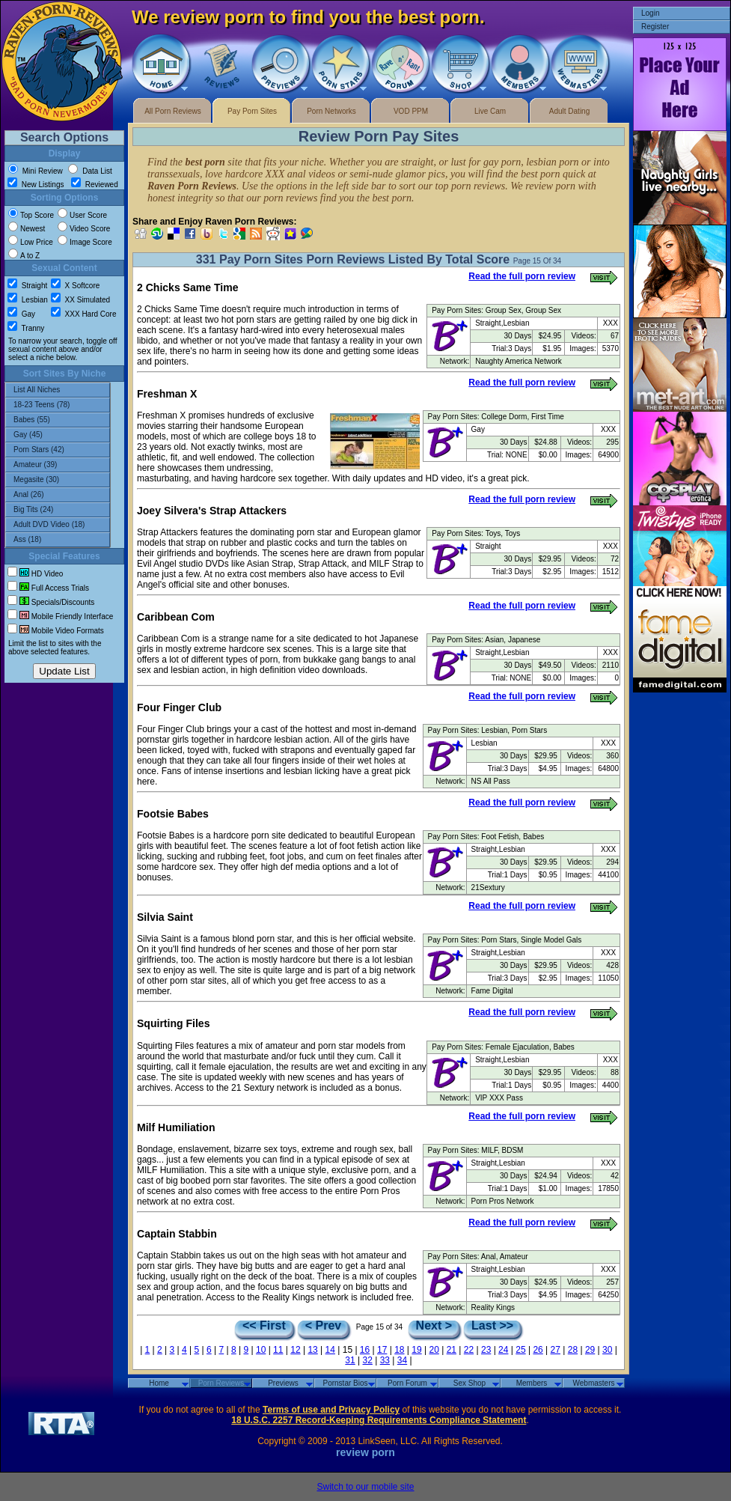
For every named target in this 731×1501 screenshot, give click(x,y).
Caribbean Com (176, 617)
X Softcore (75, 285)
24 (503, 1350)
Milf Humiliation (176, 1127)
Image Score (85, 242)
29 (590, 1350)
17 (382, 1350)
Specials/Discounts (50, 602)
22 (469, 1350)
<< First (264, 1326)
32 (368, 1360)
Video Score (84, 229)
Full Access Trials (48, 588)
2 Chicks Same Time (187, 287)
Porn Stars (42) (57, 449)
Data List (89, 171)
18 (399, 1350)
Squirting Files (173, 1023)
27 (555, 1350)
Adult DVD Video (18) (57, 524)
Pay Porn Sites (252, 111)
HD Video (35, 574)
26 (537, 1350)
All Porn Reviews (172, 111)
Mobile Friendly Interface (60, 616)
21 (451, 1350)
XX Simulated (80, 300)
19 (416, 1350)
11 (278, 1350)
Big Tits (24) (57, 509)
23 (486, 1350)
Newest (26, 229)
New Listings (36, 184)
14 (330, 1350)
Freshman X (167, 394)
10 (261, 1350)
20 (433, 1350)
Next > (434, 1326)
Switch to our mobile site (365, 1487)
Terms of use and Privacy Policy (331, 1409)
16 (365, 1350)
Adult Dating (569, 111)
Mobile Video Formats (55, 631)
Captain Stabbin (177, 1234)
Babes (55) (57, 419)
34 (402, 1360)
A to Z (24, 256)
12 (295, 1350)
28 (573, 1350)
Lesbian (27, 300)
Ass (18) (57, 539)
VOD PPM (411, 111)
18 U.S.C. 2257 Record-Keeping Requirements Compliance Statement (378, 1420)
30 (607, 1350)
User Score (82, 215)
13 (312, 1350)
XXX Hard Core (84, 314)
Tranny (25, 328)
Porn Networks (331, 111)
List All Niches (57, 390)
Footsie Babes (173, 814)
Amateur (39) (57, 464)
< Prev (323, 1326)
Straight (27, 285)
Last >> (492, 1326)
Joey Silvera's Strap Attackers (212, 511)
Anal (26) (57, 494)
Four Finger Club (179, 707)
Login (650, 13)
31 (350, 1360)
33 (385, 1360)
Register (655, 26)
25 (520, 1350)
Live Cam (490, 111)
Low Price (30, 242)
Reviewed (94, 184)
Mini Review (35, 171)
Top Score (31, 215)
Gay (21, 314)
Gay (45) (57, 434)
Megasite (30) (57, 479)
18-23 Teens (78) (57, 405)
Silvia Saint (165, 917)
